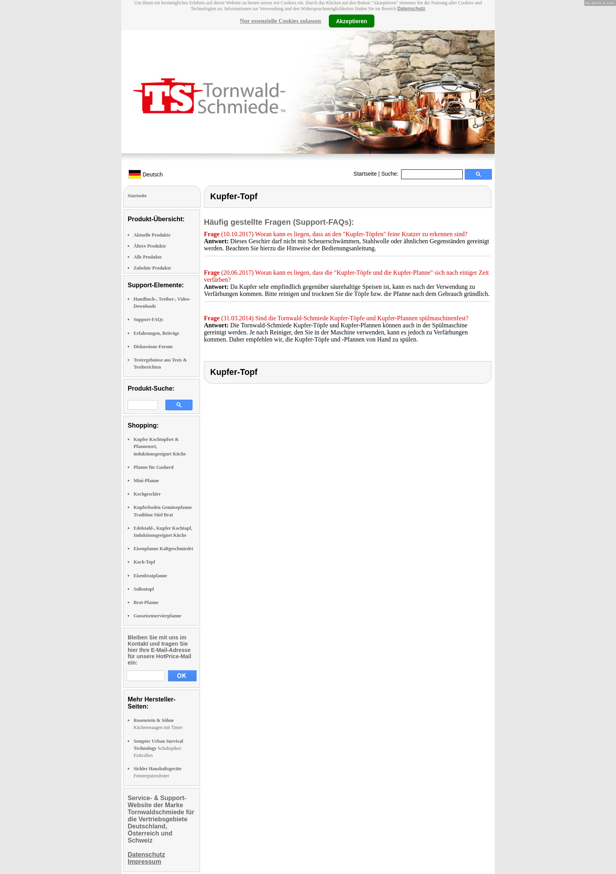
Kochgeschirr (147, 494)
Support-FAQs (148, 319)
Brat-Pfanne (146, 602)
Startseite (365, 174)
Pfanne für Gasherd (154, 467)
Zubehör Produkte (152, 268)
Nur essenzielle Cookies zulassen (280, 21)
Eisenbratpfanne (150, 575)
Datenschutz (411, 8)
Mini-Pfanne (146, 480)
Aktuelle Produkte (152, 235)
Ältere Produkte (150, 246)
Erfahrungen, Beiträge (156, 333)
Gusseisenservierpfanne (157, 616)
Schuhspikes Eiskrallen (158, 748)
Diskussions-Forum (153, 346)
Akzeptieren (351, 21)
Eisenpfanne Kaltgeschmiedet (163, 548)
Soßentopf (144, 589)
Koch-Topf (144, 562)
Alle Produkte (147, 257)
